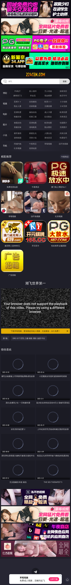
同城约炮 (17, 143)
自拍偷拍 (33, 101)
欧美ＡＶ (48, 101)
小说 (5, 135)
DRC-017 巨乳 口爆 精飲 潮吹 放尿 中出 (29, 338)
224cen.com (35, 74)
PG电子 (17, 91)
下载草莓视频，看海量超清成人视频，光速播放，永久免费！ (40, 331)
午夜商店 (33, 143)
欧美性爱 (63, 112)
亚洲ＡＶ (17, 101)
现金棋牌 (48, 95)
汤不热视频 (63, 143)
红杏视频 (17, 148)
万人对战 (48, 91)
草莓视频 (48, 143)
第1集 (5, 338)
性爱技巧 (63, 137)
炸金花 (33, 95)
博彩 (5, 93)
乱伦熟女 (48, 116)
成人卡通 (48, 112)
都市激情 (17, 133)
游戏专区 (63, 91)
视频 (5, 103)
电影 (5, 114)
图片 (5, 124)
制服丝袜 (17, 116)
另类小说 (33, 137)
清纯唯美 (33, 127)
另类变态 (63, 116)
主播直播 (48, 106)
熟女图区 (48, 127)
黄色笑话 (48, 137)
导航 (5, 145)
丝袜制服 (33, 106)
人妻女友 (48, 133)
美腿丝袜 (17, 127)
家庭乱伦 (33, 133)
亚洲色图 (33, 122)
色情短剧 (33, 148)
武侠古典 (63, 133)
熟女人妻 (17, 106)
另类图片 (63, 127)
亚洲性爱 (17, 112)
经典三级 (33, 116)
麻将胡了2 (17, 95)
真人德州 (33, 91)
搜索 (65, 81)
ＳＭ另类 (63, 106)
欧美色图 (48, 122)
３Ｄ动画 (63, 101)
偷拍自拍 (33, 112)
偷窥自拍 (17, 122)
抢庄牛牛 (63, 95)
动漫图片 (63, 122)
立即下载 (54, 579)
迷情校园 (17, 137)
